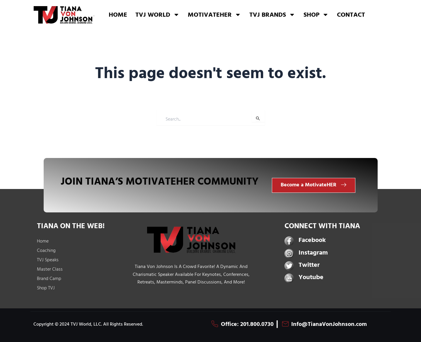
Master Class (50, 269)
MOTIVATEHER (214, 14)
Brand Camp (49, 278)
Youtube (311, 277)
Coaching (46, 250)
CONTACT (351, 14)
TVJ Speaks (48, 260)
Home (43, 241)
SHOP (316, 14)
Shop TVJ (46, 288)
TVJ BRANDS (272, 14)
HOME (118, 14)
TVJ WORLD (157, 14)
